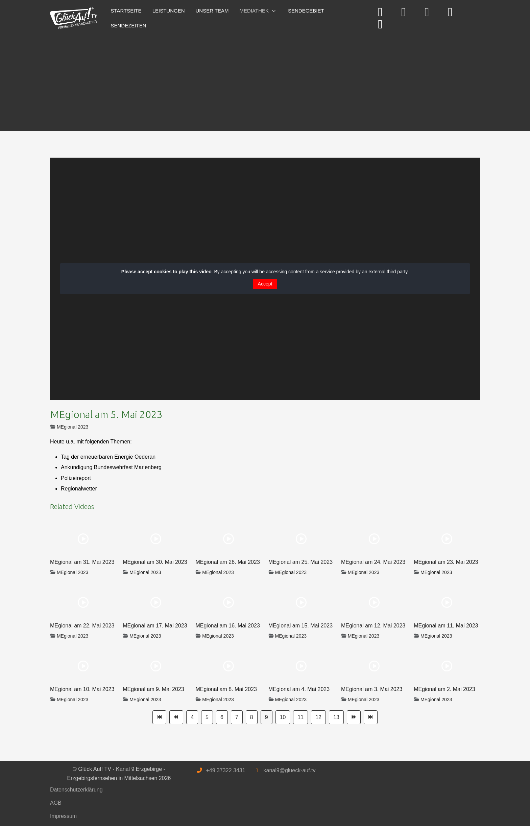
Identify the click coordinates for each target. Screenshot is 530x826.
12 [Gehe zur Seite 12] (318, 717)
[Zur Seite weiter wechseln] (354, 717)
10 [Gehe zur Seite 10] (283, 717)
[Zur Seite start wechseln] (159, 717)
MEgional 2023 (72, 427)
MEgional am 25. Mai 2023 (300, 562)
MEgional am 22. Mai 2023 (82, 625)
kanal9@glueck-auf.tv (289, 770)
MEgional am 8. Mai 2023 (226, 689)
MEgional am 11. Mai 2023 (446, 625)
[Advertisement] (253, 80)
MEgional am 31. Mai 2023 (82, 562)
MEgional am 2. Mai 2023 (444, 689)
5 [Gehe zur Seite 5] (207, 717)
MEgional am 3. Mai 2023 (371, 689)
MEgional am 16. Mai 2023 (227, 625)
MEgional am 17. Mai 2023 (155, 625)
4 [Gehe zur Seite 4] (192, 717)
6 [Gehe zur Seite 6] (221, 717)
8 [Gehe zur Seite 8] (251, 717)
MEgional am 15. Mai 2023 (300, 625)
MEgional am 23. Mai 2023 (446, 562)
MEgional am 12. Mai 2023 (373, 625)
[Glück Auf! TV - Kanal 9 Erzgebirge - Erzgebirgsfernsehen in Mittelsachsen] (73, 18)
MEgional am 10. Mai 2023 (82, 689)
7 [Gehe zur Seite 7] (236, 717)
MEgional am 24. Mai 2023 (373, 562)
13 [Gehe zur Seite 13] (336, 717)
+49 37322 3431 (225, 770)
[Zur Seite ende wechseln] (371, 717)
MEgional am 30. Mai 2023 (155, 562)
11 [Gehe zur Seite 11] (300, 717)
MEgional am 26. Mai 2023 (227, 562)
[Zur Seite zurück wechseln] (176, 717)
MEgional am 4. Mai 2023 (299, 689)
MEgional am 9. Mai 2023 (153, 689)
